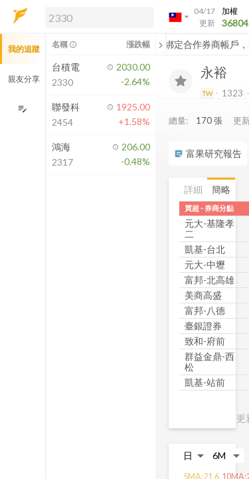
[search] (99, 17)
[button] (97, 16)
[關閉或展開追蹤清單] (160, 44)
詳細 (193, 189)
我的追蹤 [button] (24, 49)
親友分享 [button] (24, 79)
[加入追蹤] (181, 81)
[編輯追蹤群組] (22, 109)
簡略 (221, 189)
